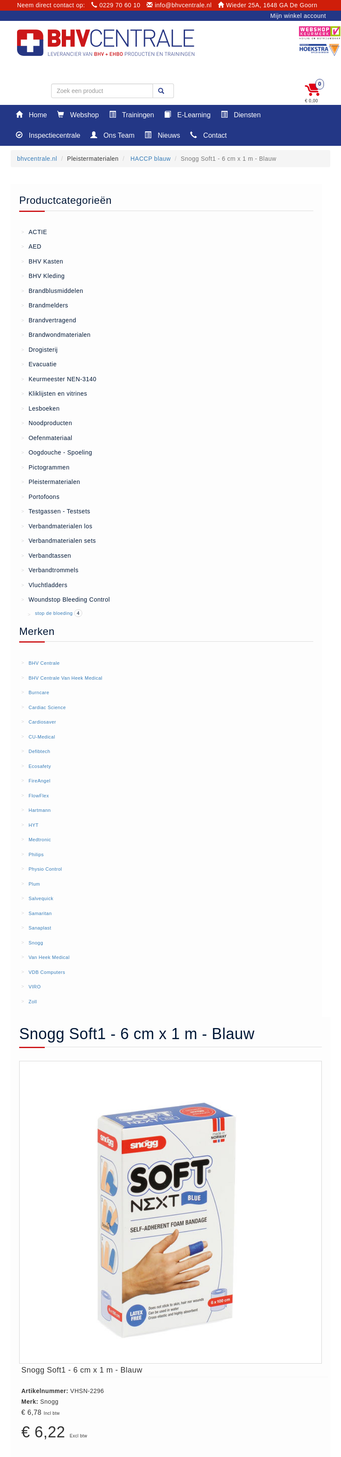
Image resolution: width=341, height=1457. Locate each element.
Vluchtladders (44, 584)
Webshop (78, 114)
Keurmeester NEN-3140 (58, 378)
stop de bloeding (54, 613)
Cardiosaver (42, 721)
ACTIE (34, 231)
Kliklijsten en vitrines (54, 393)
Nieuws (162, 135)
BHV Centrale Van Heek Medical (65, 678)
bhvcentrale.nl (37, 158)
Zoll (33, 1001)
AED (31, 246)
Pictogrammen (45, 467)
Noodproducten (46, 422)
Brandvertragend (48, 319)
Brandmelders (44, 305)
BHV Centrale (44, 663)
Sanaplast (40, 927)
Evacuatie (39, 363)
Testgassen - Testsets (55, 511)
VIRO (35, 986)
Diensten (241, 114)
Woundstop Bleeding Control (65, 599)
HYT (34, 825)
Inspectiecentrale (48, 135)
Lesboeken (40, 408)
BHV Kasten (42, 261)
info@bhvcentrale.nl (179, 5)
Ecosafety (40, 766)
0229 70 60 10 (116, 5)
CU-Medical (42, 736)
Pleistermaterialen (50, 481)
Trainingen (131, 114)
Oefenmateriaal (46, 437)
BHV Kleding (43, 275)
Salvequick (41, 898)
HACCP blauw (150, 158)
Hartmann (40, 810)
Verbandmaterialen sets (58, 540)
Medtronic (40, 839)
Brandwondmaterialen (56, 334)
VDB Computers (47, 972)
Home (31, 114)
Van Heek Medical (49, 957)
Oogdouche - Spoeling (56, 452)
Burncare (39, 692)
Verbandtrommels (49, 569)
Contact (208, 135)
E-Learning (187, 114)
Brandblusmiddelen (52, 290)
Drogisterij (39, 349)
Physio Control (45, 869)
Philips (36, 854)
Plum (34, 883)
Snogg (36, 942)
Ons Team (112, 135)
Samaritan (40, 913)
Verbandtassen (46, 555)
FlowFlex (39, 795)
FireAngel (40, 780)
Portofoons (40, 496)
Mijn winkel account (298, 15)
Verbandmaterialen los (56, 525)
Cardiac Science (47, 707)
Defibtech (39, 751)
